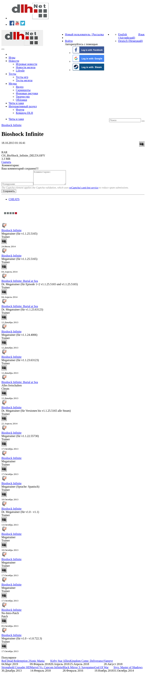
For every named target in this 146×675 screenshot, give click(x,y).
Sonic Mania (37, 663)
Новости (14, 60)
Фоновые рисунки (27, 93)
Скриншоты (23, 90)
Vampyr (108, 663)
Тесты (12, 73)
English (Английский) (126, 36)
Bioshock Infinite (11, 125)
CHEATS (14, 201)
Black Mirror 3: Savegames (78, 670)
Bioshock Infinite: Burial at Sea (19, 283)
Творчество (23, 96)
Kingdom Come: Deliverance (87, 663)
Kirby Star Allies (60, 663)
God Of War (102, 670)
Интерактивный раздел (23, 106)
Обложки (21, 99)
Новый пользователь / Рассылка (84, 34)
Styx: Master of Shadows (128, 670)
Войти (69, 40)
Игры (12, 57)
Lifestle (20, 70)
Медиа (13, 83)
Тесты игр (22, 77)
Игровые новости (26, 64)
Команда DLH (24, 112)
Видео (19, 86)
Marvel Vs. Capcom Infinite (46, 670)
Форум (20, 109)
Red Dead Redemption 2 (15, 663)
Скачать (6, 162)
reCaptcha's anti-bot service (83, 190)
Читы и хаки (16, 103)
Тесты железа (24, 80)
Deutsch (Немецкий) (130, 40)
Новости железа (25, 67)
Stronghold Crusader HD (15, 670)
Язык (141, 34)
